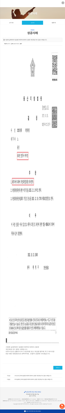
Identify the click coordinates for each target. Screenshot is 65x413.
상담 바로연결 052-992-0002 (32, 411)
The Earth (49, 404)
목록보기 (58, 367)
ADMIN (40, 404)
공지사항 (11, 22)
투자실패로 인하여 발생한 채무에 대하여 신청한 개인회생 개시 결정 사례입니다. (34, 379)
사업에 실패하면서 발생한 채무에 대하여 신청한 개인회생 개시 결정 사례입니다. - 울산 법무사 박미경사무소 (9, 3)
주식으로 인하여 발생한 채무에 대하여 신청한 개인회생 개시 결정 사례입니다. (33, 375)
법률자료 (54, 22)
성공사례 (32, 22)
